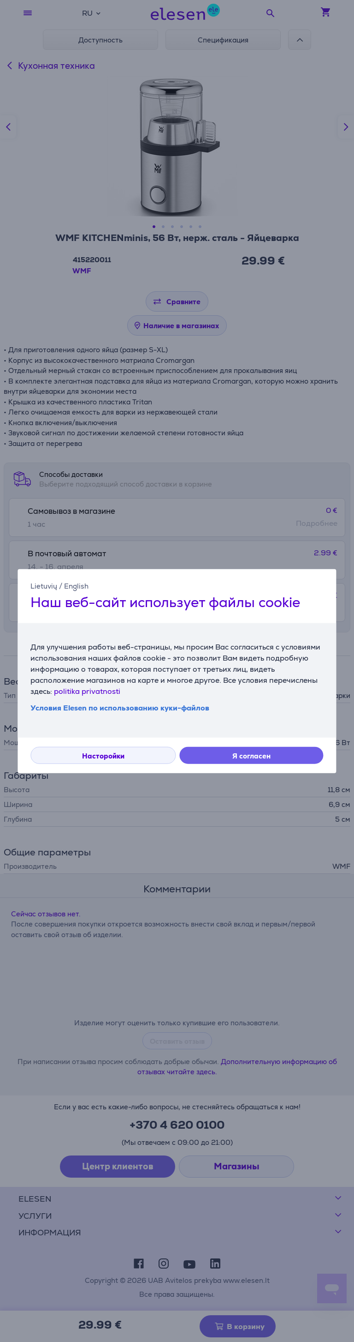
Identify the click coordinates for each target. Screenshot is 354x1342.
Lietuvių (43, 585)
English (76, 585)
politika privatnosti (87, 691)
